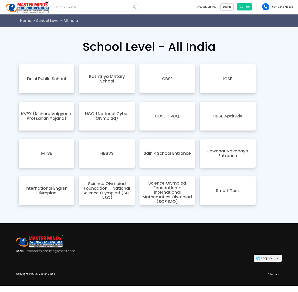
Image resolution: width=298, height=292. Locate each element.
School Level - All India (57, 20)
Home (25, 20)
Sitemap (273, 274)
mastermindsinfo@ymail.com (51, 251)
